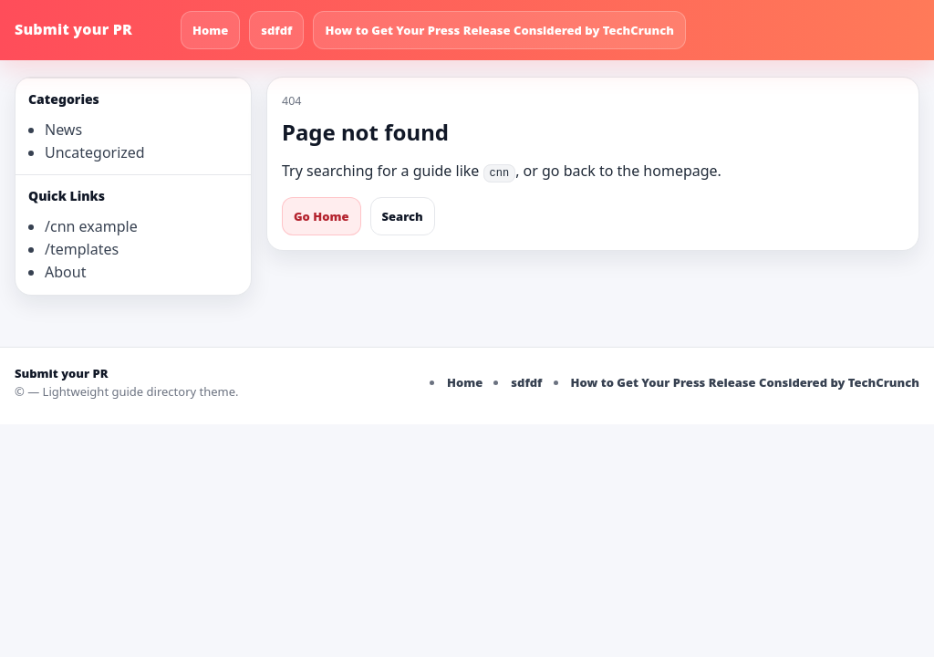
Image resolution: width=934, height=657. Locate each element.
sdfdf (276, 30)
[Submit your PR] (92, 30)
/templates (82, 249)
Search (402, 216)
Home (210, 30)
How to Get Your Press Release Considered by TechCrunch (499, 30)
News (63, 130)
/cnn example (91, 226)
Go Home (321, 216)
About (65, 272)
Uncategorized (95, 152)
